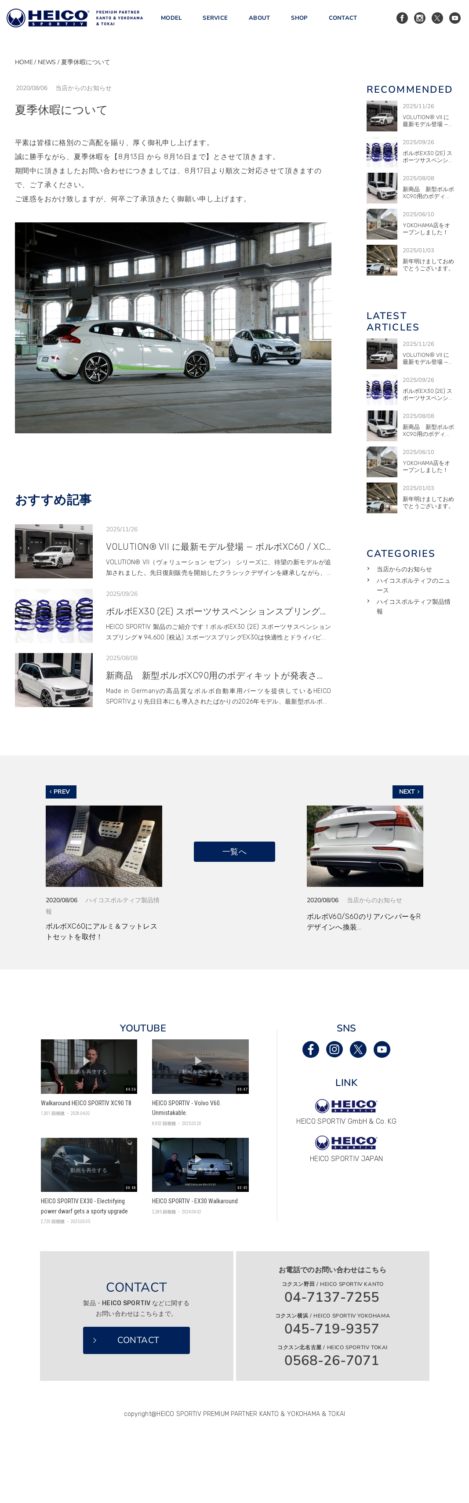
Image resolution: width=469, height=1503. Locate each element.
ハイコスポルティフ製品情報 (414, 606)
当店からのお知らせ (404, 569)
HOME (24, 62)
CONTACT (343, 21)
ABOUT (259, 21)
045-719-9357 (331, 1329)
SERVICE (215, 21)
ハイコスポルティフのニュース (414, 585)
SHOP (299, 21)
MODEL (171, 21)
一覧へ (234, 851)
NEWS (47, 62)
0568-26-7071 (331, 1361)
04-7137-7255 (331, 1297)
